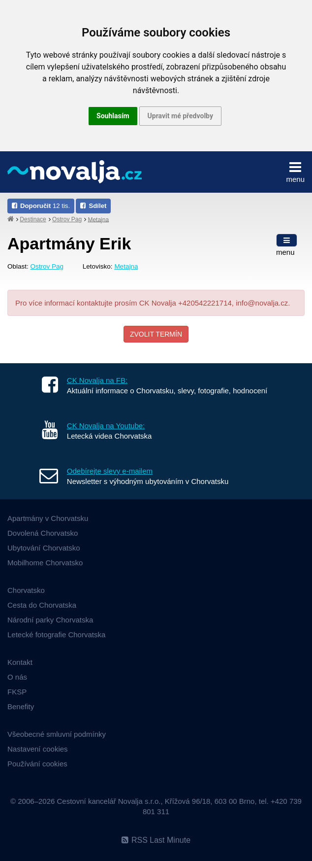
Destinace (33, 219)
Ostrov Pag (67, 219)
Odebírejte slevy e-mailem (110, 471)
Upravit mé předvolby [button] (180, 116)
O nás (17, 677)
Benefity (20, 706)
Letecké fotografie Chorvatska (56, 634)
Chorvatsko (26, 590)
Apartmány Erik (69, 243)
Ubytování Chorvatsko (43, 548)
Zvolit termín (156, 334)
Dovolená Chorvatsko (42, 533)
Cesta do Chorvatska (41, 605)
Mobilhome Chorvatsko (45, 562)
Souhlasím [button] (112, 116)
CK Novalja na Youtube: (106, 425)
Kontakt (19, 662)
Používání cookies (37, 763)
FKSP (17, 692)
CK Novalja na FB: (97, 380)
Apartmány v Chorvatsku (47, 518)
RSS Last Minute (156, 840)
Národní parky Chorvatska (50, 620)
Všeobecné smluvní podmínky (56, 734)
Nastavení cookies (37, 749)
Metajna (98, 219)
